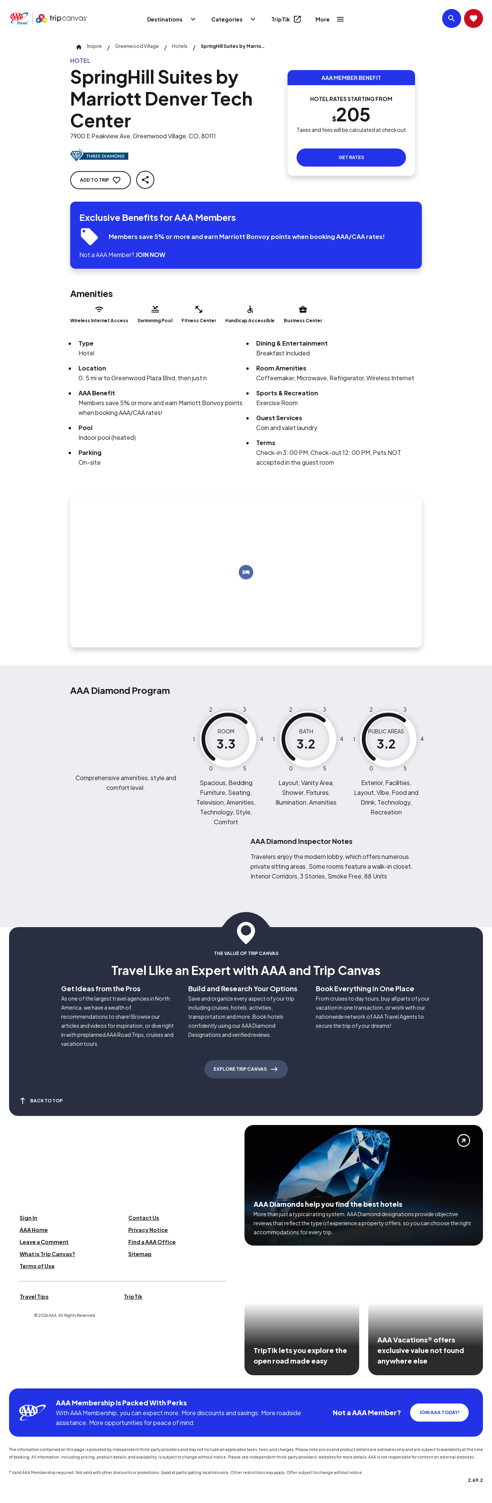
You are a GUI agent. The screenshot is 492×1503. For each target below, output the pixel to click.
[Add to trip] (246, 572)
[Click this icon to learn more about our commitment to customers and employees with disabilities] (20, 1379)
